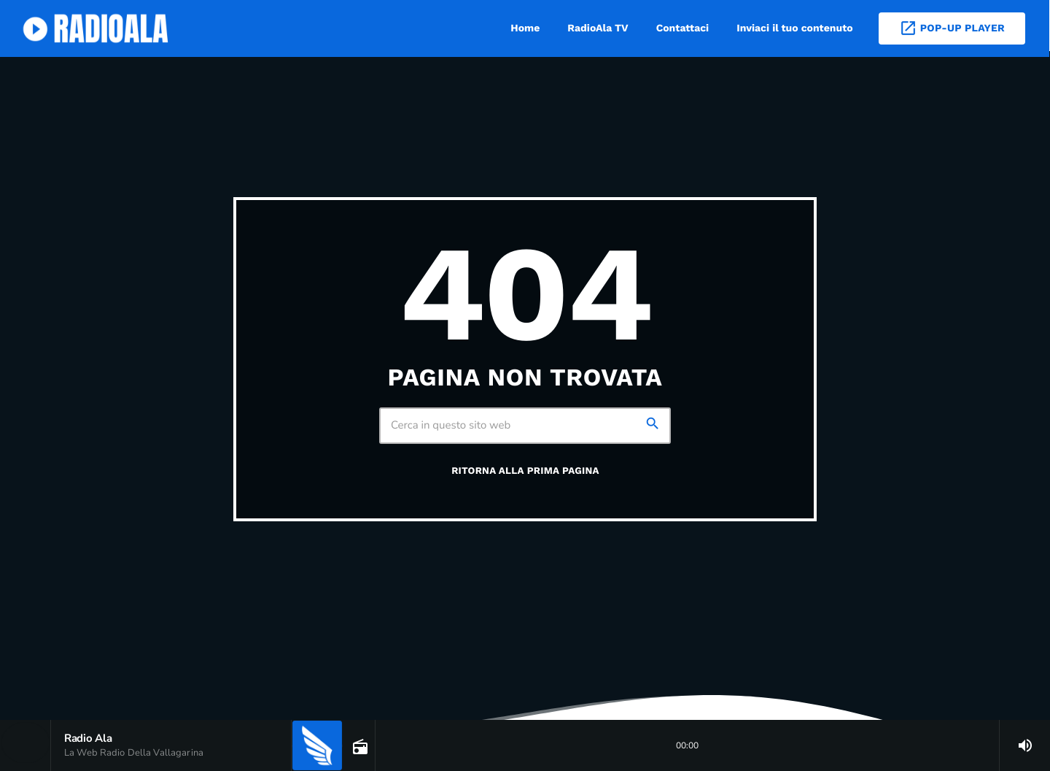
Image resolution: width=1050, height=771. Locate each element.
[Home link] (97, 28)
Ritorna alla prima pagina (525, 471)
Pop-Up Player (952, 28)
